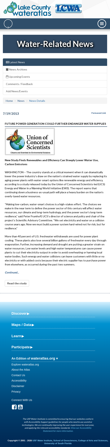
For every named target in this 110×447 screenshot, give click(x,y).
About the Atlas (20, 369)
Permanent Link (98, 113)
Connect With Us (21, 400)
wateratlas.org (43, 358)
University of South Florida (58, 443)
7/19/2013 (11, 114)
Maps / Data (21, 325)
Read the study (17, 283)
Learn (16, 336)
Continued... (12, 272)
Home (9, 100)
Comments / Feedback (19, 84)
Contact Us (18, 375)
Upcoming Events (18, 76)
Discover (19, 313)
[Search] (8, 23)
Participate (20, 347)
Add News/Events (17, 91)
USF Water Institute (42, 440)
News (21, 100)
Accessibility (18, 380)
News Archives (16, 69)
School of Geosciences (65, 440)
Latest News (15, 62)
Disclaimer (17, 386)
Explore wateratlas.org (25, 364)
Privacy (15, 391)
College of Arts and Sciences (93, 440)
